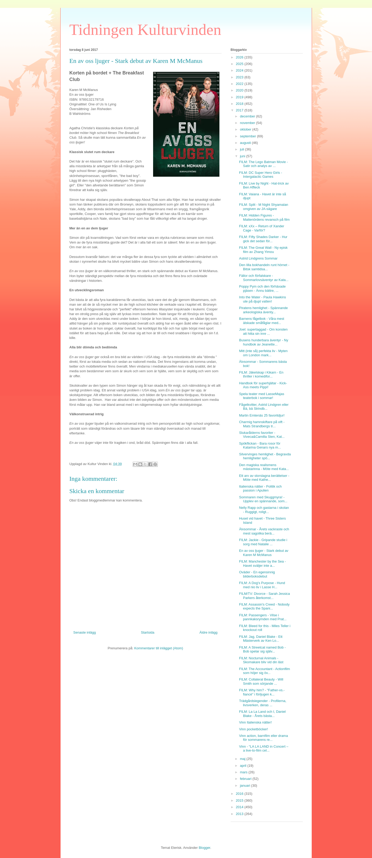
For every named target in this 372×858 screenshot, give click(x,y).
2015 (240, 800)
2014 (240, 807)
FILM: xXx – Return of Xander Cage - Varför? (261, 228)
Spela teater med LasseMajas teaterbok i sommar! (261, 396)
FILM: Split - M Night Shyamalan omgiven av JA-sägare (263, 207)
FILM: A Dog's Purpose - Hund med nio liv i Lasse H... (262, 585)
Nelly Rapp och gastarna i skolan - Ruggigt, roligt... (264, 510)
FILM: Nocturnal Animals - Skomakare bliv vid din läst (261, 660)
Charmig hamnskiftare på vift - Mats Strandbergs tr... (261, 424)
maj (243, 759)
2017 (240, 110)
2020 (240, 90)
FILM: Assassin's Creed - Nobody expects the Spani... (264, 606)
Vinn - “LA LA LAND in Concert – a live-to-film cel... (263, 748)
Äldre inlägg (209, 632)
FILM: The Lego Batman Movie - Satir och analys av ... (263, 164)
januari (245, 785)
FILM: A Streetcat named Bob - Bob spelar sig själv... (262, 649)
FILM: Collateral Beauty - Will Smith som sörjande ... (261, 681)
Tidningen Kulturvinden (145, 29)
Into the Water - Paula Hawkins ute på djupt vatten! (262, 299)
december (248, 116)
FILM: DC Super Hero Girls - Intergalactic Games (260, 175)
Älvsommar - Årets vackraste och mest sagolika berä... (264, 531)
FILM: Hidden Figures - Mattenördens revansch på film (264, 217)
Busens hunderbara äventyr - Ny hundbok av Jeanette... (263, 342)
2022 (240, 84)
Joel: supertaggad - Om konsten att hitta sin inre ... (263, 331)
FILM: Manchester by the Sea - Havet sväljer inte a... (262, 563)
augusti (246, 143)
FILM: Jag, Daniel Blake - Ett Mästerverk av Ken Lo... (260, 639)
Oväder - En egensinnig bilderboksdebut (257, 574)
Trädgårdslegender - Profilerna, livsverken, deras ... (262, 703)
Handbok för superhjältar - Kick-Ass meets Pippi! (263, 385)
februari (246, 779)
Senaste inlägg (84, 632)
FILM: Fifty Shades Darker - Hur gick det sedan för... (263, 239)
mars (244, 772)
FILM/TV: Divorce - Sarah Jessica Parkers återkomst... (264, 596)
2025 (240, 64)
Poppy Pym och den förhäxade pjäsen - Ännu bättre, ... (262, 288)
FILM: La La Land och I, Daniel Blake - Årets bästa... (262, 714)
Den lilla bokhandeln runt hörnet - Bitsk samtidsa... (264, 267)
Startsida (147, 632)
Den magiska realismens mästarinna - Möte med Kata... (264, 467)
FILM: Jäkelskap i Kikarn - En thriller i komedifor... (261, 374)
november (248, 123)
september (248, 136)
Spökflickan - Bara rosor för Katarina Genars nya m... (260, 445)
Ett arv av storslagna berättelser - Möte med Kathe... (264, 478)
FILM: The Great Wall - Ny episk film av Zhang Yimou (263, 250)
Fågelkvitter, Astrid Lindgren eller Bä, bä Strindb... (264, 407)
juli (242, 149)
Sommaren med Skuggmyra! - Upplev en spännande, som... (263, 499)
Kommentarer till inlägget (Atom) (158, 648)
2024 (240, 70)
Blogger (204, 848)
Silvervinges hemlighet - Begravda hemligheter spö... (265, 456)
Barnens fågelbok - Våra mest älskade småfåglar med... (261, 321)
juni (243, 156)
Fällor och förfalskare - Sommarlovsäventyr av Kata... (263, 278)
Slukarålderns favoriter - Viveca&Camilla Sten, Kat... (262, 435)
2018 (240, 104)
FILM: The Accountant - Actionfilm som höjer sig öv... (264, 671)
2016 (240, 794)
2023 (240, 77)
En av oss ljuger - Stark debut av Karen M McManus (263, 553)
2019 (240, 97)
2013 (240, 814)
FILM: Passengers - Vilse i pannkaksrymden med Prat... (263, 617)
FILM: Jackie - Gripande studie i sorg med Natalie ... (263, 542)
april (243, 766)
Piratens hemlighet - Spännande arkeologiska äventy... (263, 310)
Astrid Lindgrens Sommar (258, 258)
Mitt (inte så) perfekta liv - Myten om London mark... (263, 353)
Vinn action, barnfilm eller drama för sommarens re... (263, 738)
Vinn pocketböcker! (253, 729)
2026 (240, 57)
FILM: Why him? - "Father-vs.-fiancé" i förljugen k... (262, 692)
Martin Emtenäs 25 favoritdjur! (261, 415)
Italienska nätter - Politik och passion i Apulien (260, 488)
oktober (246, 129)
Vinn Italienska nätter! (255, 722)
